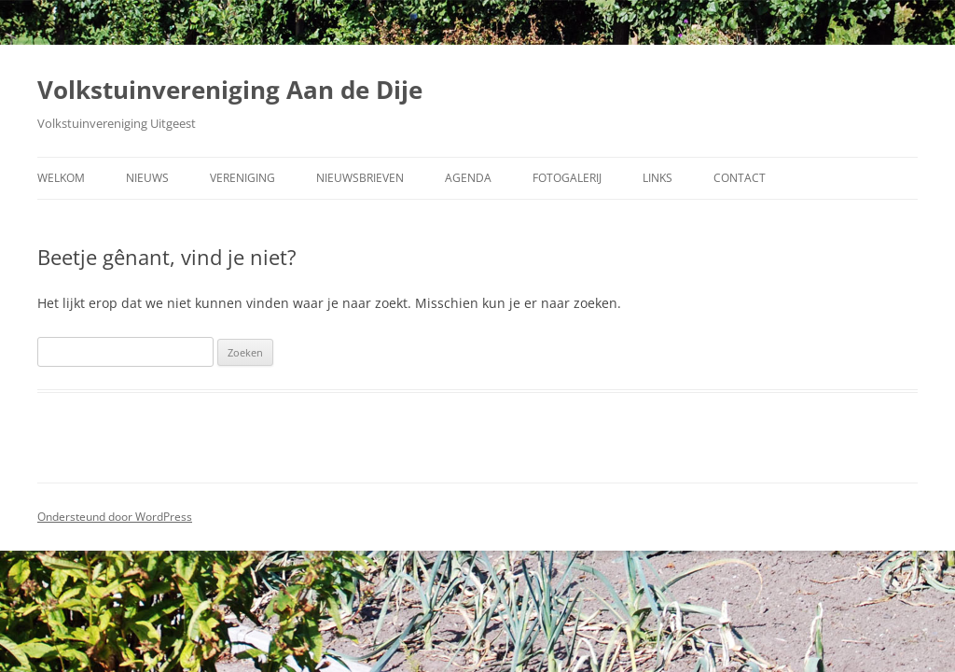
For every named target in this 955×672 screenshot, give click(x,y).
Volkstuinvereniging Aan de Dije (229, 89)
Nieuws (147, 178)
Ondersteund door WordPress (114, 517)
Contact (739, 178)
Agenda (468, 178)
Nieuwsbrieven (360, 178)
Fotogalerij (567, 178)
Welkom (61, 178)
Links (657, 178)
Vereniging (242, 178)
